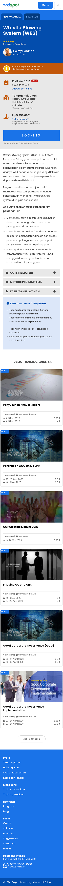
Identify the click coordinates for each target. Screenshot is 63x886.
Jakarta (8, 828)
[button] (57, 5)
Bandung (8, 833)
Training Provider (13, 794)
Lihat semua (31, 739)
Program (8, 806)
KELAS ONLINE (32, 17)
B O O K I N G (31, 135)
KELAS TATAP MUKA (11, 17)
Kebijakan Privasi (13, 778)
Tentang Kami (11, 762)
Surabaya (9, 843)
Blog (6, 811)
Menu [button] (45, 5)
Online (7, 823)
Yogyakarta (10, 838)
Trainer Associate (14, 789)
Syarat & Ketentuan (15, 772)
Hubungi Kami (11, 767)
